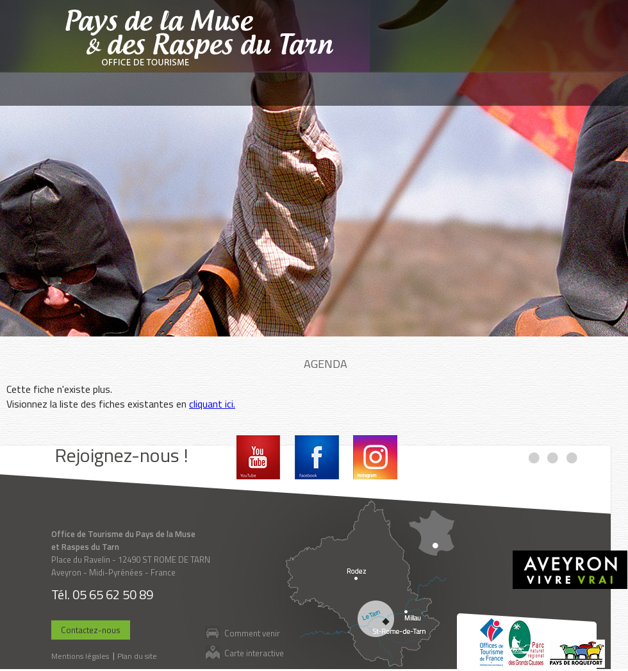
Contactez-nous (90, 630)
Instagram (375, 457)
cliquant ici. (212, 403)
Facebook (317, 457)
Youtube (258, 457)
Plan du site (137, 656)
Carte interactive (254, 653)
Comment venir (252, 633)
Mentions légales (80, 656)
